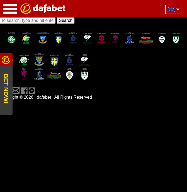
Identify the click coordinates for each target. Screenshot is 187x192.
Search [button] (65, 20)
